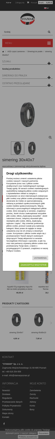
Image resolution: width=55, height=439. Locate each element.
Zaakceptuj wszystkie (33, 265)
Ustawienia (40, 258)
